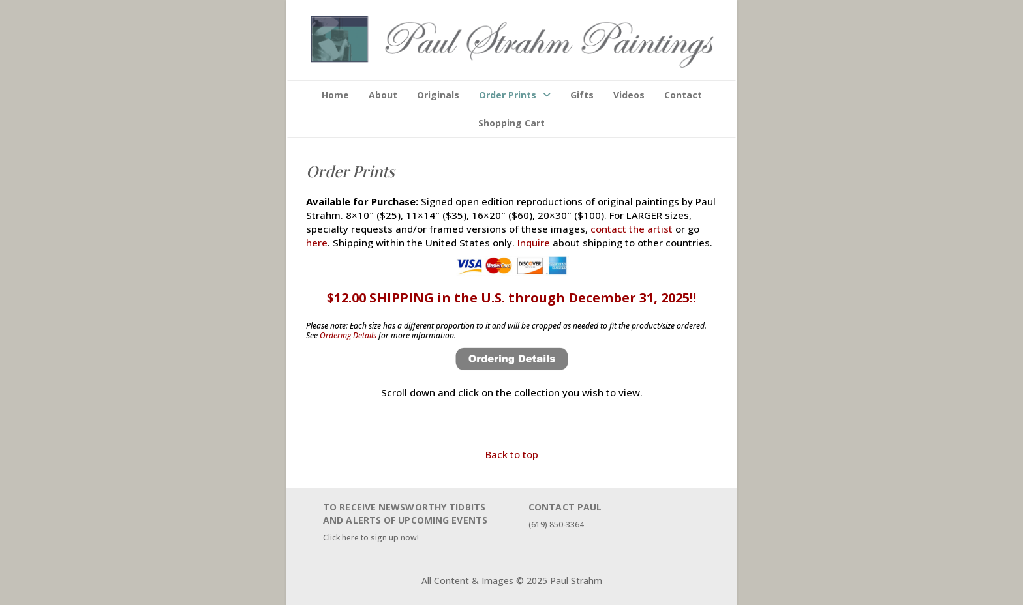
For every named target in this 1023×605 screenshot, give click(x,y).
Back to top (511, 454)
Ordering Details (348, 335)
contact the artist (631, 228)
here (317, 242)
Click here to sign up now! (371, 537)
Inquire (533, 242)
